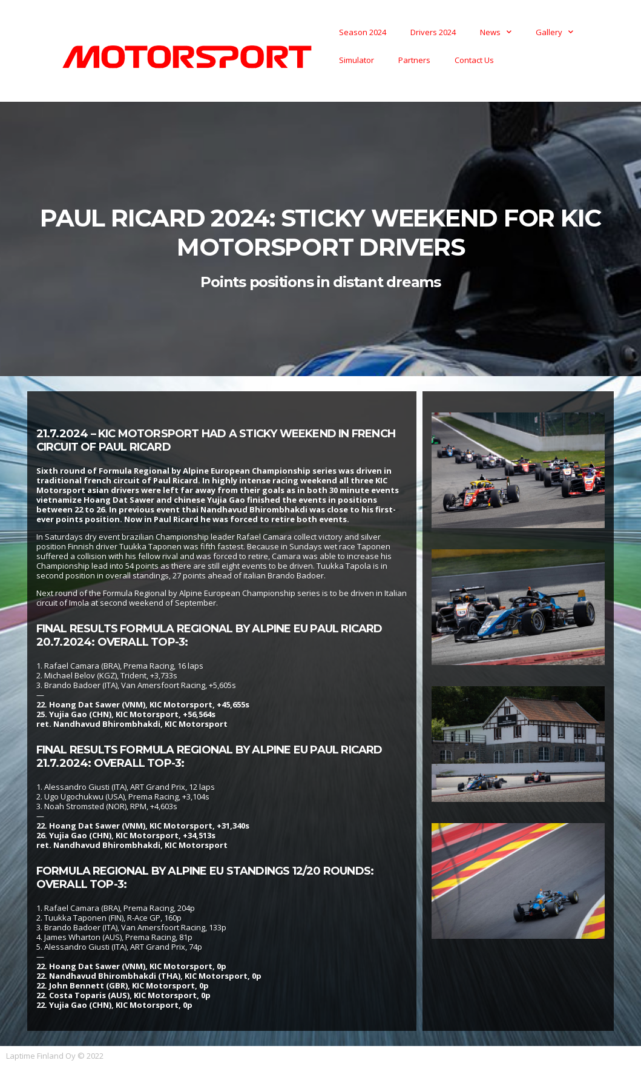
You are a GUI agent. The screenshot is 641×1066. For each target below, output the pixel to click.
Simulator (356, 60)
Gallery (554, 32)
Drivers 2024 (433, 32)
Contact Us (474, 60)
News (495, 32)
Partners (414, 60)
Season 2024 (362, 32)
